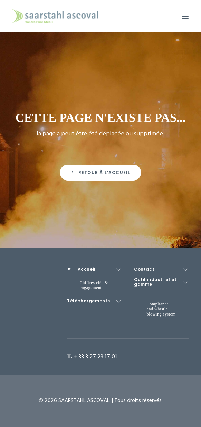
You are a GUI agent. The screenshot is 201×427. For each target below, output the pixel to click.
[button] (185, 16)
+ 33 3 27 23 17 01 (95, 357)
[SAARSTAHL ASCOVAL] (55, 16)
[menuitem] (94, 269)
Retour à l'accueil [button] (101, 172)
